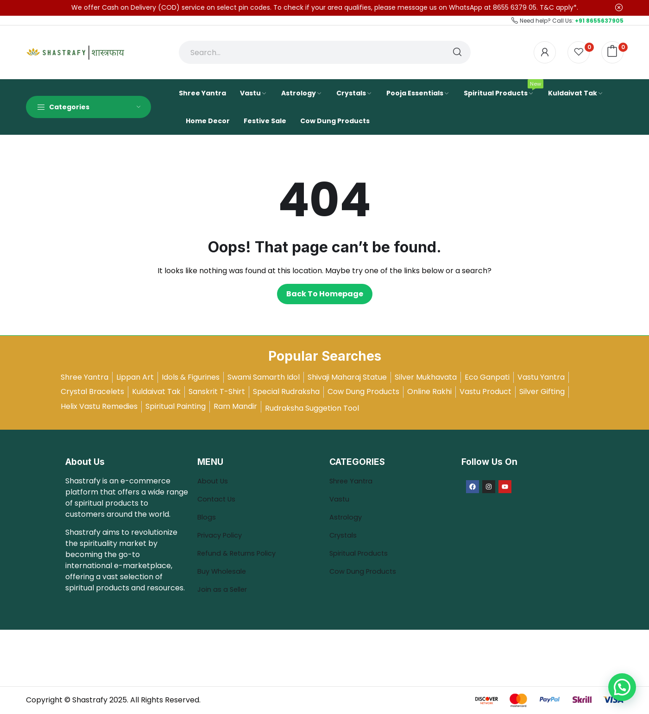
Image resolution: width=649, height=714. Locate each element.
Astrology (347, 517)
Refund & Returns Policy (240, 553)
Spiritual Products (361, 553)
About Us (213, 481)
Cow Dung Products (365, 571)
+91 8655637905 (599, 21)
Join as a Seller (224, 589)
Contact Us (218, 499)
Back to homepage (324, 293)
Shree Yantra (353, 481)
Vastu (339, 499)
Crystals (344, 535)
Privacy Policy (222, 535)
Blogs (208, 517)
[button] (622, 687)
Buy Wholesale (223, 571)
